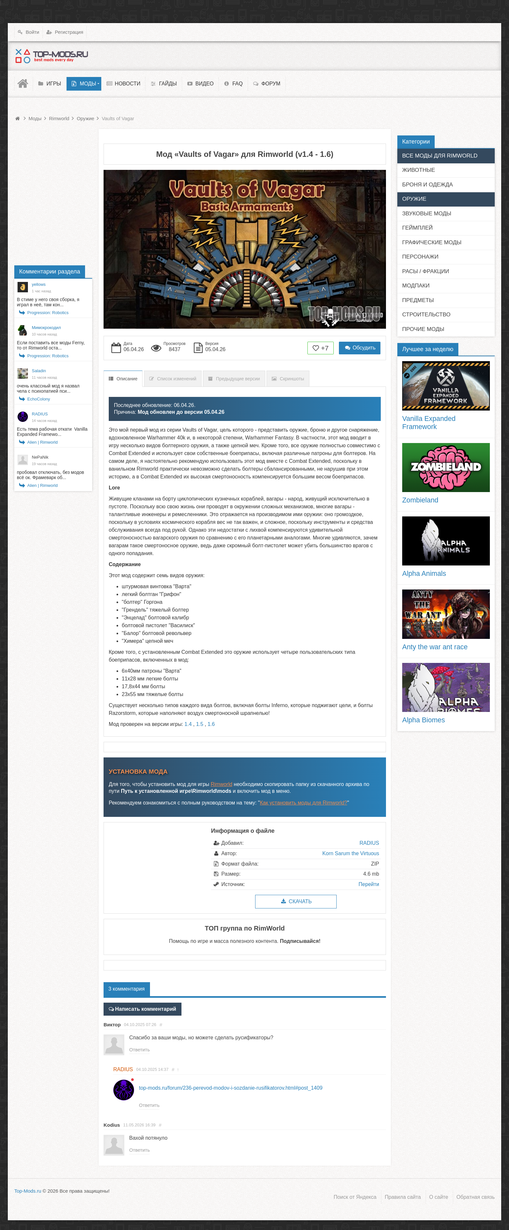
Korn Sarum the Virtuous (350, 853)
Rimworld (221, 784)
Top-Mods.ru (27, 1191)
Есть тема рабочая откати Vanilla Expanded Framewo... (52, 431)
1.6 (211, 724)
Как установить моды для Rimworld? (303, 802)
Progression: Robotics (47, 312)
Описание (127, 378)
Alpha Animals (424, 573)
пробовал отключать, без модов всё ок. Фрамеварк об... (50, 475)
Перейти (369, 884)
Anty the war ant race (435, 647)
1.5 (199, 724)
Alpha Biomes (423, 720)
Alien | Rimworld (42, 442)
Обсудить (360, 347)
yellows (39, 284)
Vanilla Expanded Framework (428, 423)
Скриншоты (292, 378)
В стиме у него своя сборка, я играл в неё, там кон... (48, 302)
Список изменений (176, 378)
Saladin (39, 370)
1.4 (188, 724)
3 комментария (126, 989)
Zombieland (420, 500)
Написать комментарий (145, 1009)
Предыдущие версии (238, 378)
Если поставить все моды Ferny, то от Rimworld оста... (51, 345)
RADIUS (369, 843)
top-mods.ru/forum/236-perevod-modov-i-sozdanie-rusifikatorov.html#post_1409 (230, 1088)
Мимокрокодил (46, 327)
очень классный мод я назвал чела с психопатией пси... (48, 388)
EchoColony (38, 399)
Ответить (139, 1050)
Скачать (296, 901)
